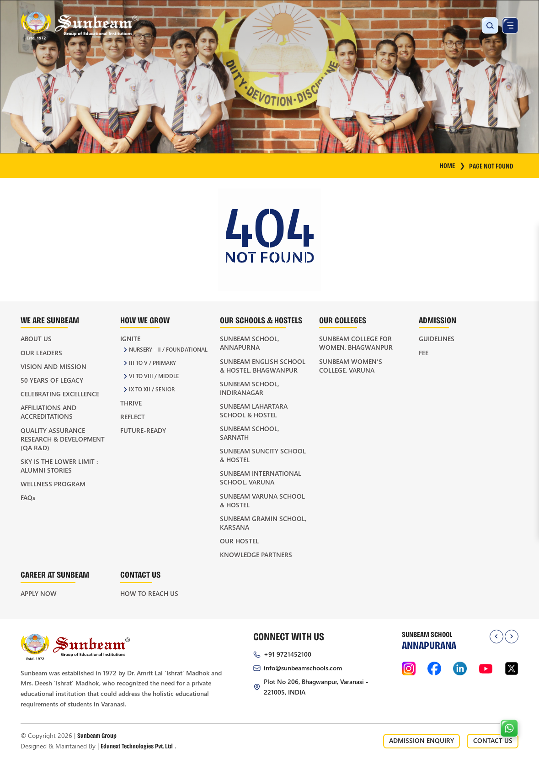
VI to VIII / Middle (154, 376)
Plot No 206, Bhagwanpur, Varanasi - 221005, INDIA (316, 686)
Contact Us (140, 574)
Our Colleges (342, 319)
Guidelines (436, 338)
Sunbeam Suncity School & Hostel (263, 455)
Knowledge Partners (256, 554)
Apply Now (39, 593)
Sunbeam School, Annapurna (249, 343)
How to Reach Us (149, 593)
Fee (423, 352)
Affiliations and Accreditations (48, 412)
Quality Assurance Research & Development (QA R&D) (63, 439)
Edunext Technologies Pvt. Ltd (137, 746)
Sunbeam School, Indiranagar (249, 388)
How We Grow (145, 319)
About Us (36, 338)
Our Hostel (239, 541)
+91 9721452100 (287, 654)
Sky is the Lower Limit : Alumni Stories (59, 465)
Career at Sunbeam (55, 574)
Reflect (132, 416)
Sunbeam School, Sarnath (249, 433)
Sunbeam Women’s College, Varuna (350, 365)
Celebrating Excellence (60, 394)
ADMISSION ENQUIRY (421, 740)
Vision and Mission (53, 366)
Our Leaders (41, 352)
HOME (453, 165)
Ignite (130, 338)
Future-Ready (143, 430)
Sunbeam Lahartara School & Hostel (254, 410)
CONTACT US (492, 740)
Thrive (131, 403)
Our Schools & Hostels (261, 319)
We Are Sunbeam (50, 319)
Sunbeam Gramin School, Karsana (263, 523)
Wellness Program (53, 483)
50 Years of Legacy (52, 380)
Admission (437, 319)
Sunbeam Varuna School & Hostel (262, 500)
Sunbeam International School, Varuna (260, 477)
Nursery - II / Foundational (168, 349)
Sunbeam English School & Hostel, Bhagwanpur (262, 365)
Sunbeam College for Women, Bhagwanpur (356, 343)
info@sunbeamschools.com (303, 667)
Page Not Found (491, 166)
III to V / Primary (152, 362)
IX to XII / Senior (152, 389)
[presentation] (496, 636)
